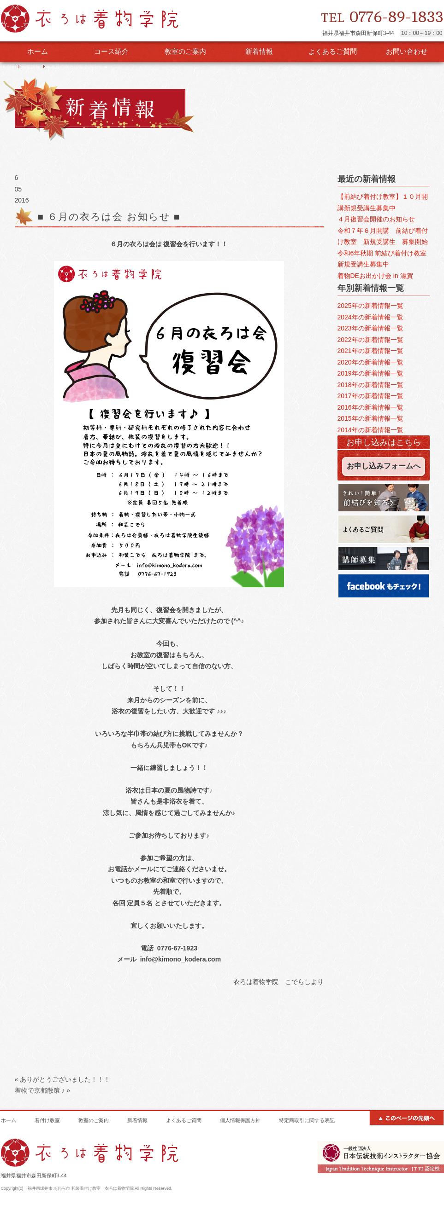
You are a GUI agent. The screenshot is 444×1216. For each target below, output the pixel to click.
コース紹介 (111, 51)
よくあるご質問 (332, 51)
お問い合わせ (406, 51)
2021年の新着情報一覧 (370, 350)
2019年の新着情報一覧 (370, 373)
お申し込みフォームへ (383, 466)
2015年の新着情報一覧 (370, 418)
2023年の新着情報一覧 (370, 328)
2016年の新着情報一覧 (370, 407)
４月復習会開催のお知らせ (376, 219)
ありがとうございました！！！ (65, 1079)
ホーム (37, 51)
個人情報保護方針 (240, 1120)
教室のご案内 (185, 51)
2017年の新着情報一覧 (370, 396)
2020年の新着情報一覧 (370, 362)
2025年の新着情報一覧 (370, 305)
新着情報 (259, 51)
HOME (8, 66)
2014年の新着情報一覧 (370, 430)
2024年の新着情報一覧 (370, 317)
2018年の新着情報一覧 (370, 384)
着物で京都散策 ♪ (40, 1090)
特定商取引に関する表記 (307, 1120)
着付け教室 (47, 1120)
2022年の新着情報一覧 (370, 339)
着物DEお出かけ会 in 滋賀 (375, 275)
